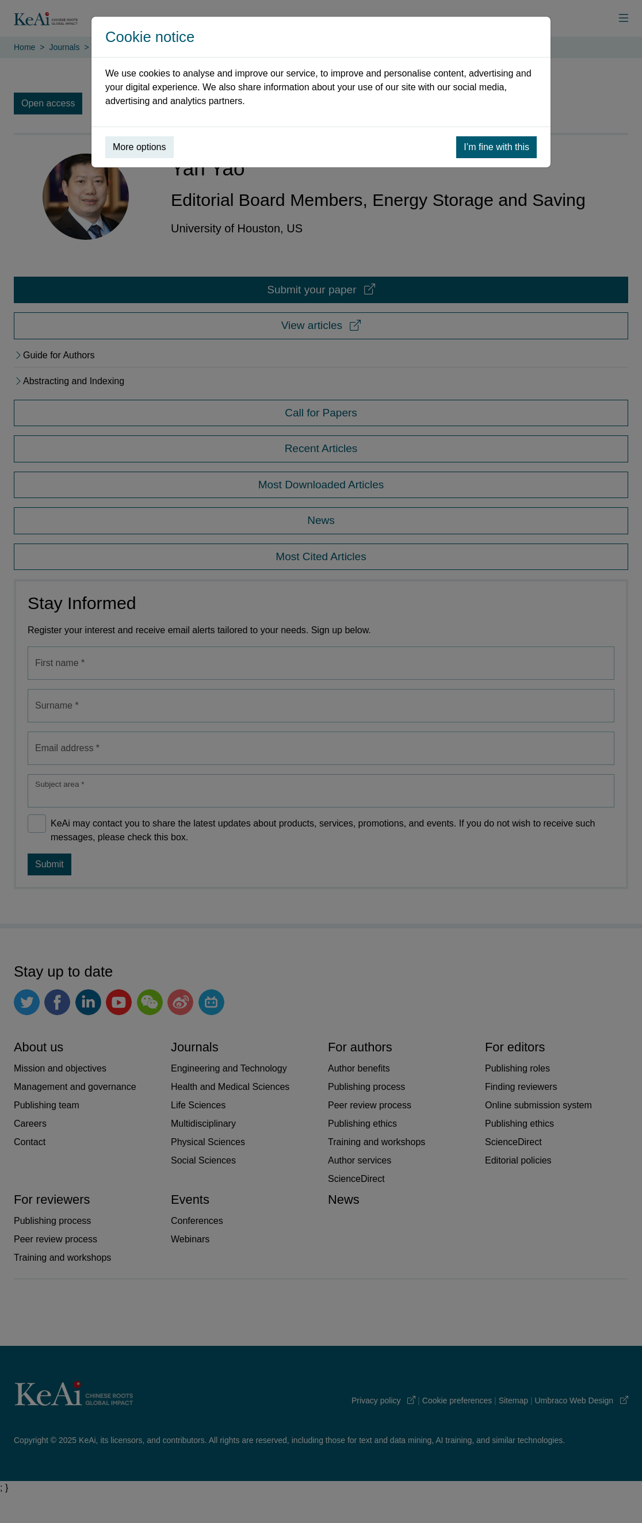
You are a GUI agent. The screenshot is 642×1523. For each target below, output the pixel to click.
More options (139, 147)
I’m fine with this (496, 147)
